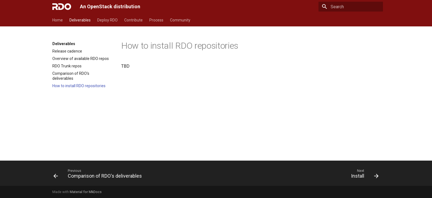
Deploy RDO (107, 20)
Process (156, 20)
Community (180, 20)
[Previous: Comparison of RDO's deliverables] (99, 175)
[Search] (350, 7)
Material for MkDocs (86, 192)
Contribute (133, 20)
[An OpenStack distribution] (61, 6)
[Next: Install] (363, 175)
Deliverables (80, 20)
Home (57, 20)
